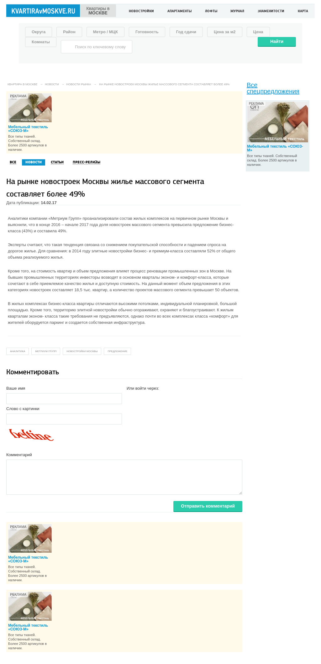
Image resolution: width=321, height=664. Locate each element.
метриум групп (45, 351)
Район (69, 31)
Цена (258, 31)
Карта (303, 11)
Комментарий (19, 454)
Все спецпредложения (273, 88)
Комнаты (41, 42)
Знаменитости (271, 11)
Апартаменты (179, 11)
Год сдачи (186, 31)
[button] (132, 398)
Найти (276, 41)
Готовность (147, 31)
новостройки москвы (81, 351)
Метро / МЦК (105, 31)
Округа (38, 31)
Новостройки (141, 11)
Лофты (211, 11)
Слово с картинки (22, 408)
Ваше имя (15, 388)
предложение (117, 351)
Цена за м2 (225, 31)
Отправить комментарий (208, 506)
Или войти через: (143, 388)
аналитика (17, 351)
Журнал (237, 11)
